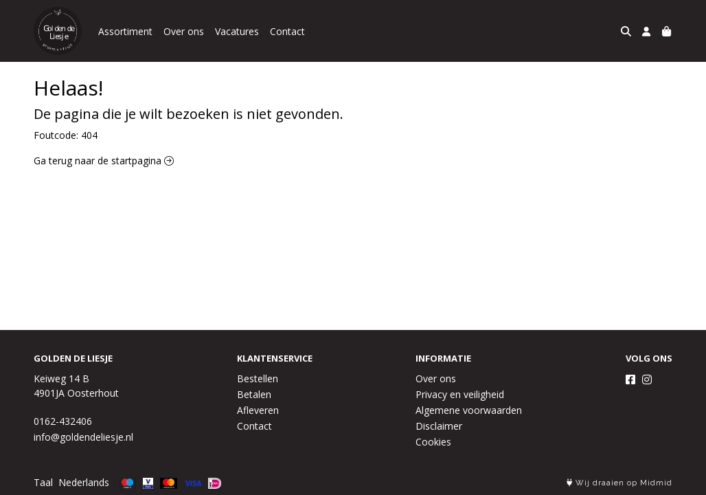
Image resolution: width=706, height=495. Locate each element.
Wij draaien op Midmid (619, 482)
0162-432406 (63, 421)
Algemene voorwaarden (468, 410)
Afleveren (258, 410)
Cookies (433, 441)
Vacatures (237, 31)
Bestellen (257, 378)
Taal (43, 482)
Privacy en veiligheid (459, 394)
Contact (287, 31)
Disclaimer (438, 425)
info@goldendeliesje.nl (83, 436)
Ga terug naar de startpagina (104, 160)
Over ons (183, 31)
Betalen (254, 394)
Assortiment (125, 31)
